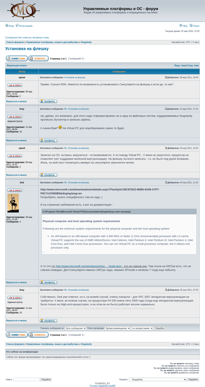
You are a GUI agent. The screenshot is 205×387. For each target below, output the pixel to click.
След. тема (193, 65)
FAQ (183, 26)
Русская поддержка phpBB (102, 386)
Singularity (86, 42)
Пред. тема (180, 65)
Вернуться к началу (16, 101)
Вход (10, 26)
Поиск (194, 26)
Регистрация (24, 26)
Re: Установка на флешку (76, 109)
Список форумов (15, 42)
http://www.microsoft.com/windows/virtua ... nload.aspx (89, 266)
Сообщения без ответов (18, 37)
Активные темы (41, 37)
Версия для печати (17, 65)
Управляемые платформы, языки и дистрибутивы (52, 42)
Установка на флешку (27, 48)
